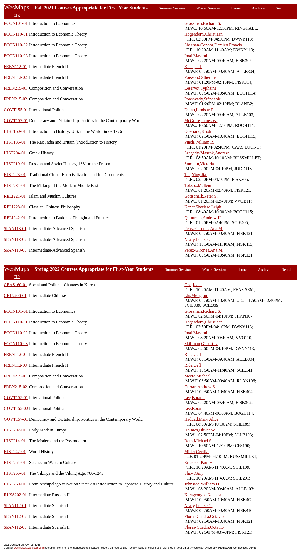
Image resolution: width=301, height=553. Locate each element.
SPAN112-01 (15, 505)
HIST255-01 (15, 473)
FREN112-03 (15, 365)
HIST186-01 (15, 142)
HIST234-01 (15, 185)
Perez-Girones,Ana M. (203, 228)
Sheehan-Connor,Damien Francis (213, 45)
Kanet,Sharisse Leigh (202, 207)
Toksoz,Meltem (198, 185)
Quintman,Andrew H (202, 217)
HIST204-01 (15, 153)
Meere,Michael (198, 376)
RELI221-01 (15, 196)
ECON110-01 (16, 34)
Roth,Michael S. (198, 441)
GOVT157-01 (16, 120)
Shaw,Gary (194, 473)
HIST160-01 (15, 131)
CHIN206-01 (15, 295)
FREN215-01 (15, 88)
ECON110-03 (16, 55)
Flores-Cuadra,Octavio (204, 516)
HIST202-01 (15, 430)
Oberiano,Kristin (199, 131)
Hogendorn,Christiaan (204, 34)
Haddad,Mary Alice (201, 419)
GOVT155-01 (16, 109)
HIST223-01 (15, 174)
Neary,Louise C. (198, 239)
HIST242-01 (15, 451)
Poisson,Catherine (200, 77)
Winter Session (208, 8)
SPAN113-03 (15, 250)
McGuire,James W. (200, 120)
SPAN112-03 (15, 527)
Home (235, 8)
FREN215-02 (15, 99)
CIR (17, 15)
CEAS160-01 (15, 284)
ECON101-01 (16, 23)
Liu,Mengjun (196, 295)
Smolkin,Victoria (199, 163)
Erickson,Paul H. (199, 462)
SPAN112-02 (15, 516)
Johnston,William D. (202, 484)
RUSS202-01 (15, 495)
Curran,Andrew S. (200, 387)
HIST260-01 (15, 484)
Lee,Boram (194, 397)
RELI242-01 (15, 217)
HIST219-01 (15, 163)
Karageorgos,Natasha (203, 495)
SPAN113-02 (15, 239)
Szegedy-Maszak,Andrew (207, 153)
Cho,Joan (193, 284)
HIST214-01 (15, 441)
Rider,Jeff (193, 66)
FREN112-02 (15, 77)
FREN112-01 (15, 66)
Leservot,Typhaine (201, 88)
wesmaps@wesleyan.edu (29, 547)
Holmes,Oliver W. (200, 430)
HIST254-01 (15, 462)
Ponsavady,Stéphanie (203, 99)
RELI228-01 (15, 207)
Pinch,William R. (199, 142)
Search (281, 8)
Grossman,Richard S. (202, 23)
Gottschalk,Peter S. (201, 196)
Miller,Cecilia (196, 451)
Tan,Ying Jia (195, 174)
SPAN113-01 (15, 228)
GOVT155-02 (16, 408)
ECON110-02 (16, 45)
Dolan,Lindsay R (199, 109)
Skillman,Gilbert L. (201, 343)
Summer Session (172, 8)
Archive (258, 8)
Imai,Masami (196, 55)
